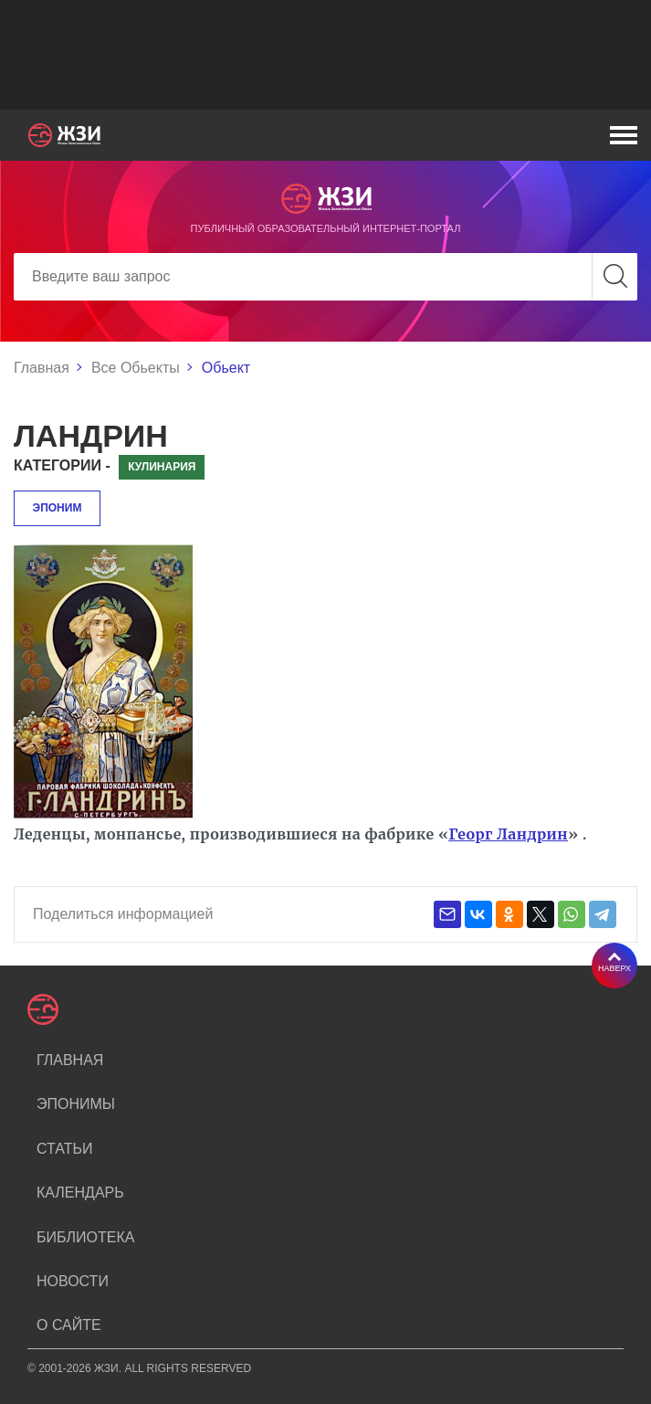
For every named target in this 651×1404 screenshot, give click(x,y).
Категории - (62, 465)
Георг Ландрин (508, 834)
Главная (41, 367)
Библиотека (85, 1237)
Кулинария (161, 466)
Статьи (64, 1148)
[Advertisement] (325, 54)
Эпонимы (76, 1104)
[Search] (325, 277)
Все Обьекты (135, 367)
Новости (73, 1281)
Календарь (80, 1192)
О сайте (69, 1325)
